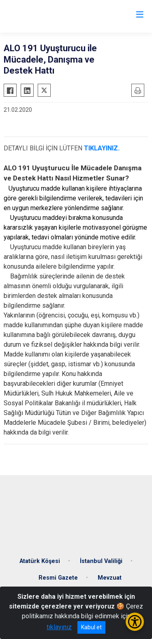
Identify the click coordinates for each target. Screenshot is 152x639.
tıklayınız (59, 627)
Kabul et (91, 627)
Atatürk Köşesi (39, 561)
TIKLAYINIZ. (102, 148)
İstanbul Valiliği (101, 561)
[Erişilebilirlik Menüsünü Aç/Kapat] (135, 622)
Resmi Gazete (58, 577)
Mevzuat (110, 577)
